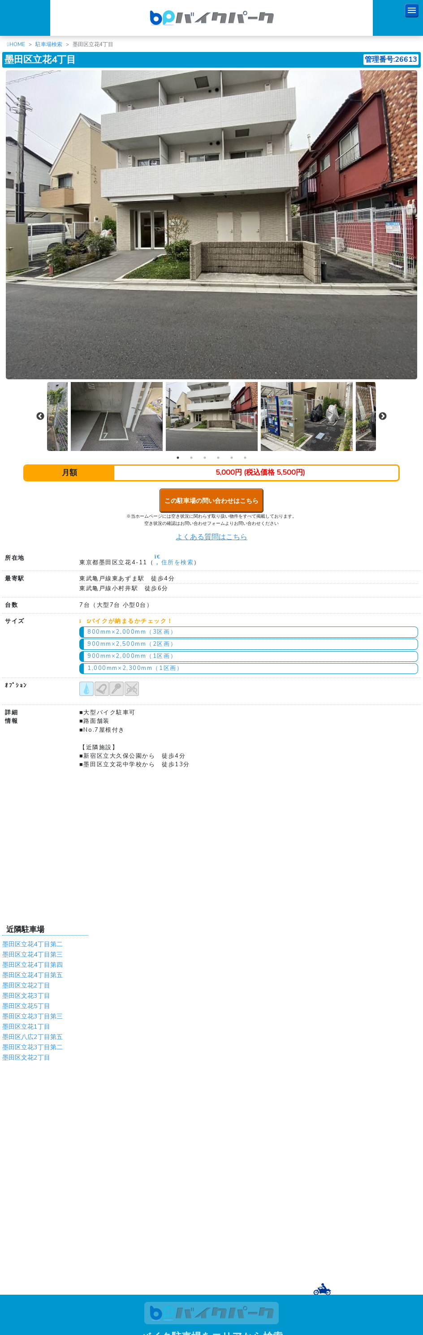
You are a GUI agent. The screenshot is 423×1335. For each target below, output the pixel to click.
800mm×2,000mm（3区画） (132, 632)
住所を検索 (174, 562)
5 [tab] (231, 457)
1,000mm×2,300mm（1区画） (135, 668)
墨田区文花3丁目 (26, 995)
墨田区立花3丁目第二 (32, 1047)
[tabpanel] (212, 416)
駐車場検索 (48, 44)
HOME (17, 44)
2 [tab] (191, 457)
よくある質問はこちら (211, 537)
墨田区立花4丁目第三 (32, 954)
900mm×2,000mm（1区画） (132, 656)
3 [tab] (204, 457)
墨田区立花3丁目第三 (32, 1016)
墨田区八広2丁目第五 (32, 1036)
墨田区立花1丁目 (26, 1026)
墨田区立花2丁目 (26, 985)
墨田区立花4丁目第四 (32, 964)
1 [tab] (177, 457)
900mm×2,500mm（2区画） (132, 644)
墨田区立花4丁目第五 (32, 974)
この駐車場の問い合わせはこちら (211, 500)
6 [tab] (245, 457)
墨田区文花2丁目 (26, 1057)
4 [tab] (218, 457)
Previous (40, 416)
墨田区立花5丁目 (26, 1005)
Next (382, 416)
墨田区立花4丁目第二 (32, 944)
